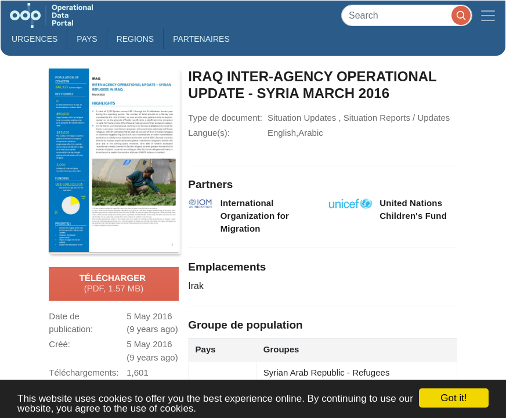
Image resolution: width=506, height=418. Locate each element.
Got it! (453, 397)
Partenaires (201, 39)
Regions (135, 39)
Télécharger (113, 283)
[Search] (406, 15)
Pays (87, 39)
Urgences (34, 39)
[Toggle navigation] (488, 15)
